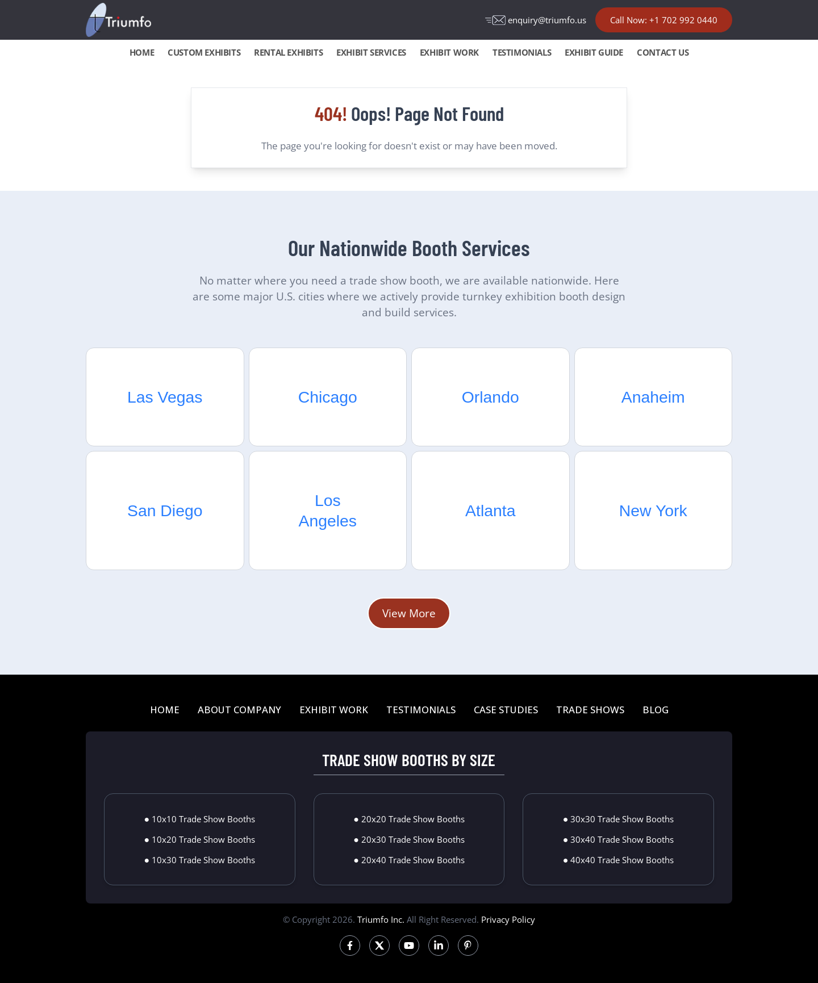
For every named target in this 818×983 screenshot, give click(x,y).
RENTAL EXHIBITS (288, 52)
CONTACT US (662, 52)
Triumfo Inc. (380, 919)
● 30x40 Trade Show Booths (618, 839)
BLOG (655, 709)
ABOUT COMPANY (239, 709)
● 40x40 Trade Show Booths (618, 859)
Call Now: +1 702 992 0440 (663, 20)
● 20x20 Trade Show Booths (409, 819)
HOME (142, 52)
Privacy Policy (508, 919)
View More (409, 613)
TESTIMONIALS (522, 52)
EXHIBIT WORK (449, 52)
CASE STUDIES (506, 709)
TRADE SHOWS (590, 709)
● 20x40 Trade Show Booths (409, 859)
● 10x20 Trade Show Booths (199, 839)
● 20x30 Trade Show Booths (409, 839)
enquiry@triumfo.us (535, 20)
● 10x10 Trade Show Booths (199, 819)
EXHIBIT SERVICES (371, 52)
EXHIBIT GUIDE (594, 52)
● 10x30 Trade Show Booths (199, 859)
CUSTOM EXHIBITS (204, 52)
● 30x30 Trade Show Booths (618, 819)
